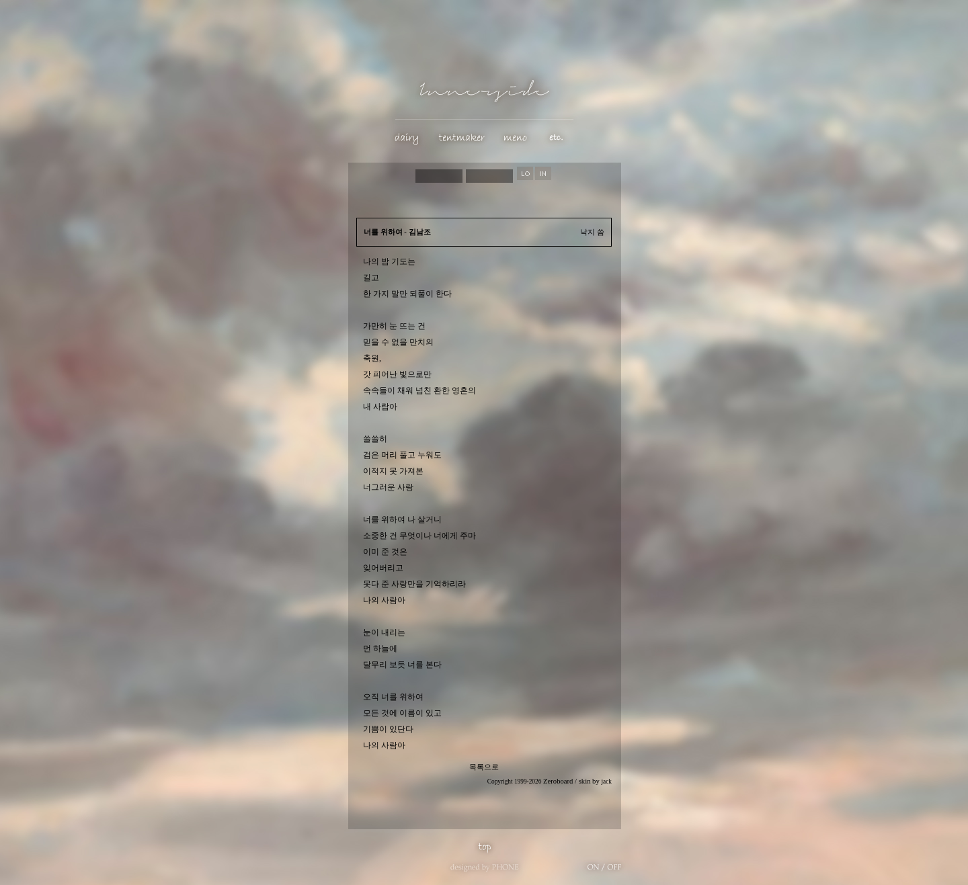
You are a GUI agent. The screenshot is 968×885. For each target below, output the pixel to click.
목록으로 (484, 767)
